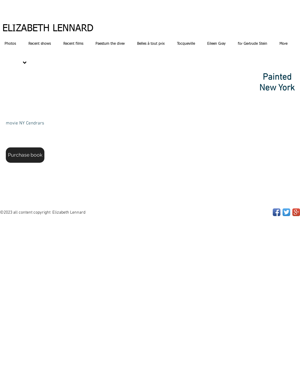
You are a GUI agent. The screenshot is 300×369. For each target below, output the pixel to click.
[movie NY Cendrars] (24, 123)
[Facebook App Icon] (276, 212)
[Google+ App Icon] (296, 212)
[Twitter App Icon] (286, 212)
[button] (149, 123)
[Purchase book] (25, 155)
